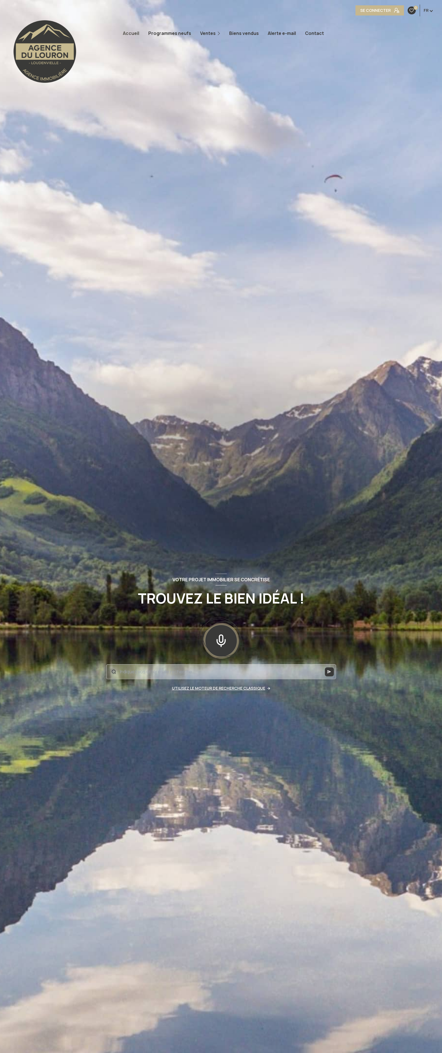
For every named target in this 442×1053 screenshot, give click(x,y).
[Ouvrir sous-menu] (220, 33)
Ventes (208, 33)
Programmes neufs (169, 33)
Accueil (131, 33)
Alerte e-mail (282, 33)
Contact (314, 33)
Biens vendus (244, 33)
